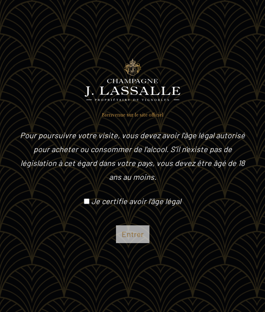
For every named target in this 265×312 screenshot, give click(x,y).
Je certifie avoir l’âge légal (132, 201)
